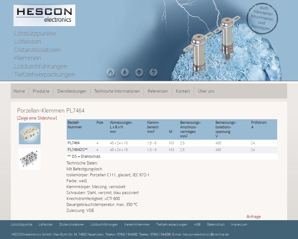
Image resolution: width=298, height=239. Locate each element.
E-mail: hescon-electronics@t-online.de (200, 234)
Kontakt (183, 91)
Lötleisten (46, 224)
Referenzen (158, 91)
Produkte (41, 91)
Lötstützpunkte (21, 224)
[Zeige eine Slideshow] (37, 118)
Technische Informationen (117, 91)
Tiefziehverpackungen (171, 224)
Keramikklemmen (137, 224)
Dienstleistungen (71, 91)
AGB (197, 224)
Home (19, 91)
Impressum (239, 224)
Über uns (206, 91)
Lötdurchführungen (104, 224)
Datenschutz (216, 224)
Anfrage (253, 216)
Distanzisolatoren (71, 224)
